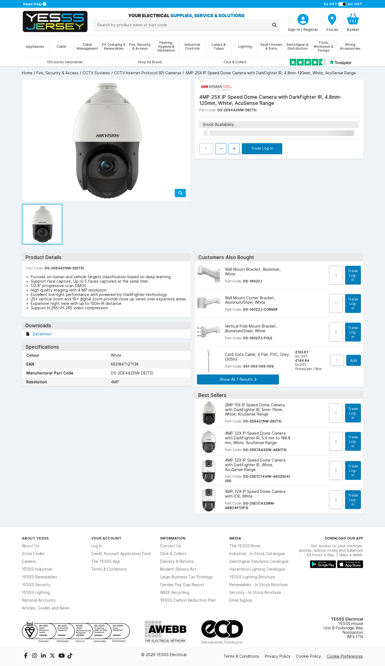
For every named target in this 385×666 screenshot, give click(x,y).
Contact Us (170, 546)
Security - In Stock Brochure (255, 592)
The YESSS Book (244, 546)
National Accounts (39, 600)
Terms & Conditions (109, 569)
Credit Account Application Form (121, 553)
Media (235, 538)
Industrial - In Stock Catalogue (257, 553)
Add (353, 360)
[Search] (274, 25)
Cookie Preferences (345, 656)
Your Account (106, 538)
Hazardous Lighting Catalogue (257, 569)
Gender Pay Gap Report (182, 585)
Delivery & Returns (177, 561)
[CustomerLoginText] (303, 18)
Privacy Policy (278, 656)
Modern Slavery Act (178, 569)
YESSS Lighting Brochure (252, 577)
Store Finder (33, 553)
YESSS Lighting (36, 592)
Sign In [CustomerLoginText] (294, 29)
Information (173, 538)
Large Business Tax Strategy (186, 577)
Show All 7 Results (238, 379)
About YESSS (35, 538)
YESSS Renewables (39, 577)
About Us (30, 546)
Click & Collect (173, 553)
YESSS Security (36, 585)
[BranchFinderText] (332, 22)
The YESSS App (105, 561)
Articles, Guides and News (46, 608)
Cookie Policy (308, 656)
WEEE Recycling (174, 592)
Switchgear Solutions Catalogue (259, 561)
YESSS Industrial (37, 569)
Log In (96, 546)
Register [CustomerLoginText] (310, 29)
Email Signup (240, 600)
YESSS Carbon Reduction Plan (188, 600)
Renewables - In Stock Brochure (258, 585)
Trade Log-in (262, 148)
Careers (29, 561)
